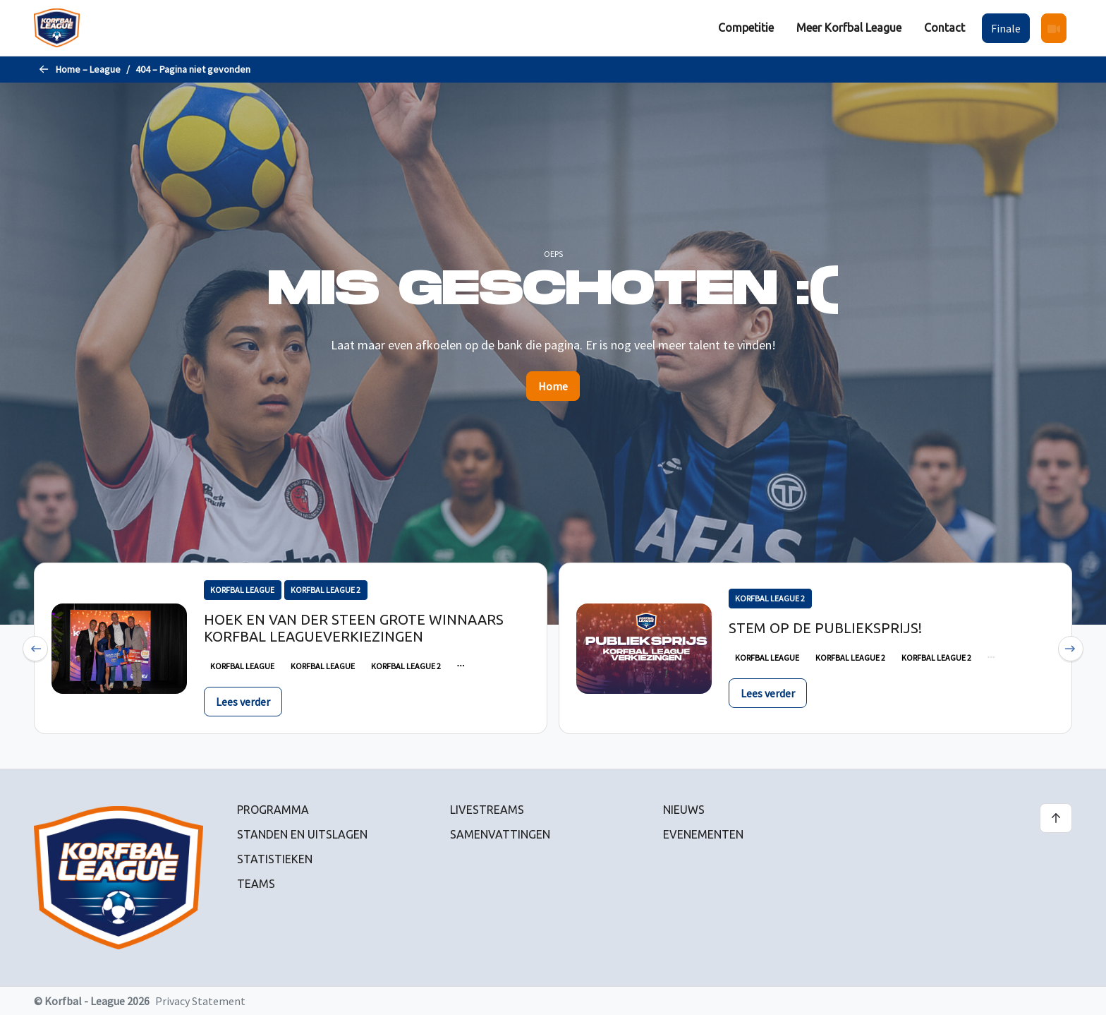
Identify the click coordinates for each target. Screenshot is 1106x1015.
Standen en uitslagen (302, 834)
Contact (944, 27)
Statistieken (274, 859)
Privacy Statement (200, 1001)
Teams (256, 883)
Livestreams (487, 809)
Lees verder (243, 702)
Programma (273, 809)
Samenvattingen (500, 834)
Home (553, 386)
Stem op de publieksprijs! (825, 628)
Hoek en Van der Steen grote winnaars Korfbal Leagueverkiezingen (354, 627)
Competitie (746, 27)
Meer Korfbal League (848, 27)
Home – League (88, 69)
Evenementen (703, 834)
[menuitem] (746, 28)
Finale (1006, 28)
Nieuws (684, 809)
